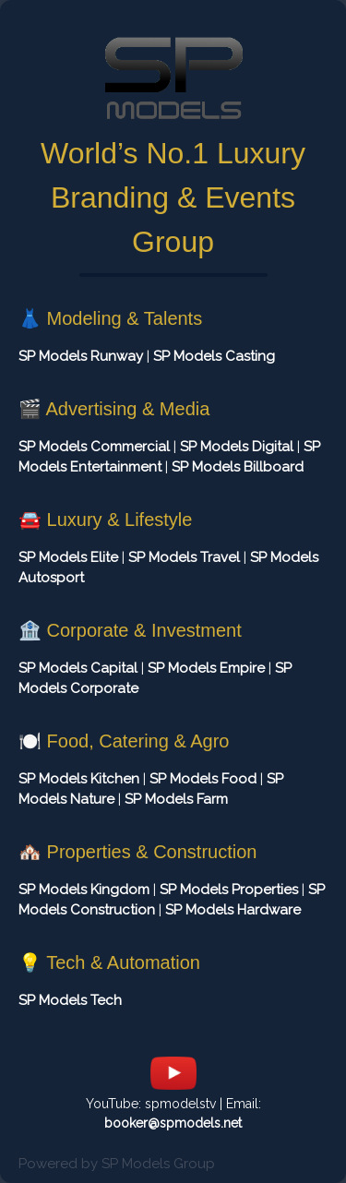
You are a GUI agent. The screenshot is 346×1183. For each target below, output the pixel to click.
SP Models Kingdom (83, 889)
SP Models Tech (70, 1000)
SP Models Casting (214, 356)
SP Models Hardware (233, 910)
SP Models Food (203, 779)
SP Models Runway (80, 356)
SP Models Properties (229, 889)
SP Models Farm (176, 799)
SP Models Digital (236, 446)
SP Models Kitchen (78, 779)
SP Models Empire (206, 668)
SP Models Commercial (94, 446)
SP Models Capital (77, 668)
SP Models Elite (68, 557)
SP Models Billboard (238, 467)
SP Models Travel (184, 557)
